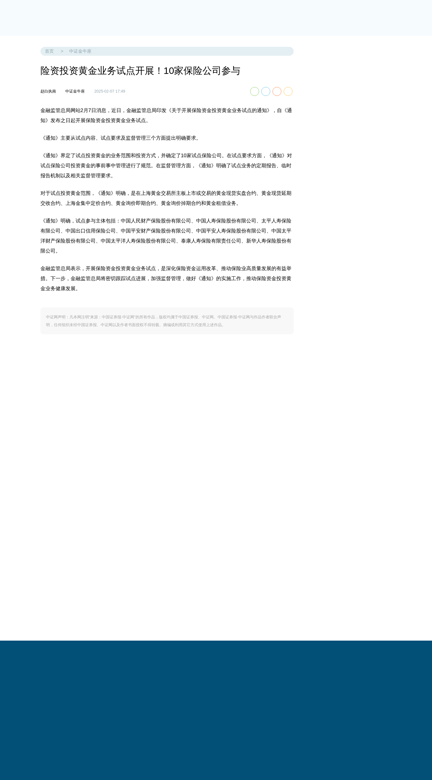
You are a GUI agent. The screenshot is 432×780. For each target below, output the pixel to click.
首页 (49, 51)
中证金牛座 (80, 51)
